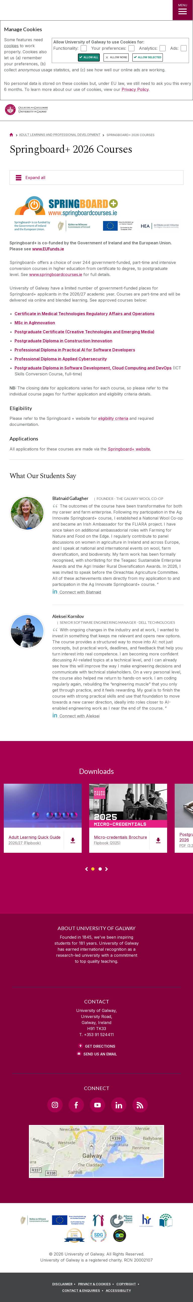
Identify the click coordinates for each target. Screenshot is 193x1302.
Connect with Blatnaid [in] (76, 592)
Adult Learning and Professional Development (60, 135)
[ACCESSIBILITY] (118, 1290)
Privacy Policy (135, 89)
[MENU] (183, 10)
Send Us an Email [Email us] (100, 1054)
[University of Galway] (26, 111)
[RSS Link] (140, 1104)
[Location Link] (96, 1173)
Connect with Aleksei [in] (76, 715)
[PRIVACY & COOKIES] (97, 1284)
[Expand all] (96, 178)
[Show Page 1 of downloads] (93, 868)
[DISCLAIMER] (64, 1284)
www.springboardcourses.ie (55, 274)
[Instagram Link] (54, 1104)
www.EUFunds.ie (48, 248)
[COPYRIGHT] (128, 1284)
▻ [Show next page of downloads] (107, 869)
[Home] (11, 135)
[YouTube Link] (97, 1104)
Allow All (90, 57)
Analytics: (148, 47)
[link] (52, 1220)
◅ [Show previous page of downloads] (86, 869)
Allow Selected (149, 57)
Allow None (118, 57)
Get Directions (100, 1046)
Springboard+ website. (129, 448)
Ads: (174, 47)
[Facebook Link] (76, 1104)
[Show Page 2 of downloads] (100, 868)
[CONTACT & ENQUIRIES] (83, 1290)
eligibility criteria (113, 418)
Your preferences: (108, 47)
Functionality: (65, 47)
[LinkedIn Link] (118, 1104)
